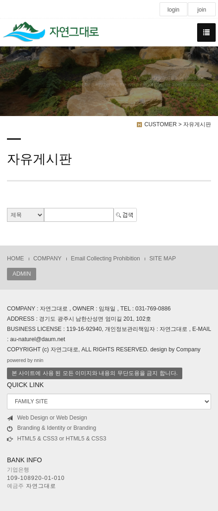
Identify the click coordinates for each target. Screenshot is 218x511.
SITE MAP (162, 258)
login (173, 9)
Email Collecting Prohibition (105, 258)
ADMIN (22, 274)
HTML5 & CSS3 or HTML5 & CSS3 (56, 438)
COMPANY (47, 258)
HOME (15, 258)
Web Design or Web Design (47, 417)
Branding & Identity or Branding (51, 428)
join (201, 9)
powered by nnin (25, 360)
